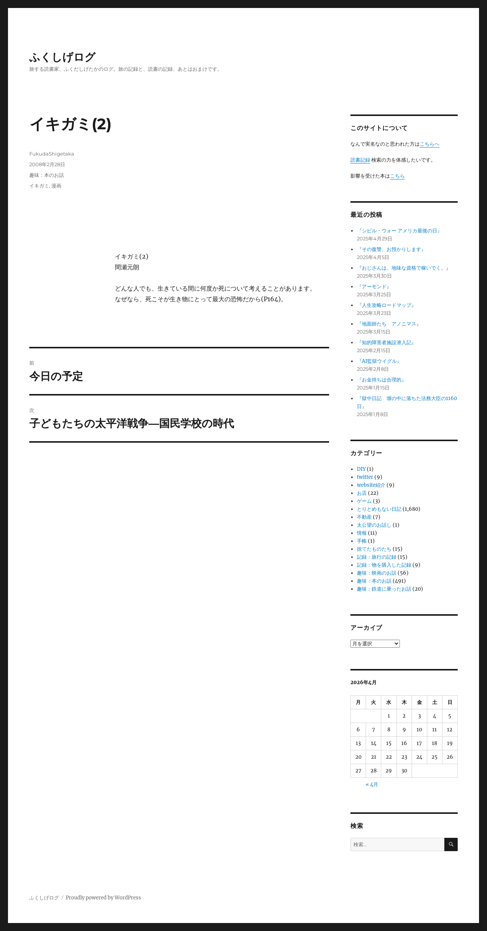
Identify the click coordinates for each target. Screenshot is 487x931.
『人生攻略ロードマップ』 (386, 305)
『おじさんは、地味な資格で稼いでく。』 (404, 268)
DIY (361, 469)
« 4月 (372, 784)
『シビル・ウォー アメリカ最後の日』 (399, 230)
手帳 (362, 541)
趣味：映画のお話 (376, 573)
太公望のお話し (374, 525)
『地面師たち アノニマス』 (389, 324)
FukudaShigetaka (51, 154)
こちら (397, 176)
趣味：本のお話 (46, 175)
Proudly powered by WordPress (103, 897)
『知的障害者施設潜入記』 (386, 342)
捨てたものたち (374, 549)
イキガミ (39, 186)
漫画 (56, 186)
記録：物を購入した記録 (384, 565)
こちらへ (429, 144)
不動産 (364, 517)
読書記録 (360, 160)
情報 (362, 533)
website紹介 (371, 485)
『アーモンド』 (374, 286)
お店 (362, 493)
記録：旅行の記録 (376, 557)
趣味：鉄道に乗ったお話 (384, 589)
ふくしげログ (62, 57)
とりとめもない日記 (379, 509)
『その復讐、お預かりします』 (391, 249)
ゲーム (364, 501)
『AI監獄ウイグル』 (379, 361)
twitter (365, 477)
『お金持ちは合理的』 (381, 380)
